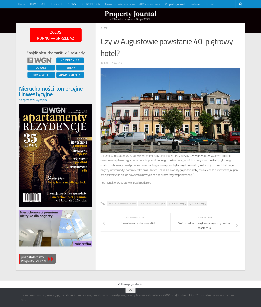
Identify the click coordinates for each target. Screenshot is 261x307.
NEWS (72, 4)
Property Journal (175, 4)
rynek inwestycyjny (177, 203)
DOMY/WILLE (41, 75)
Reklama (195, 4)
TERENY (70, 67)
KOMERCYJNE (70, 60)
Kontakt (209, 4)
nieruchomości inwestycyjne (122, 203)
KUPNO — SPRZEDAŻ (55, 35)
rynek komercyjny (197, 203)
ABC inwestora (148, 4)
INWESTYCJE (38, 4)
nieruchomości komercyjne (152, 203)
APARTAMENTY (70, 75)
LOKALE (41, 67)
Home (21, 4)
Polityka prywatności (130, 284)
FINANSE (57, 4)
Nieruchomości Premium (120, 4)
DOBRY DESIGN (90, 4)
